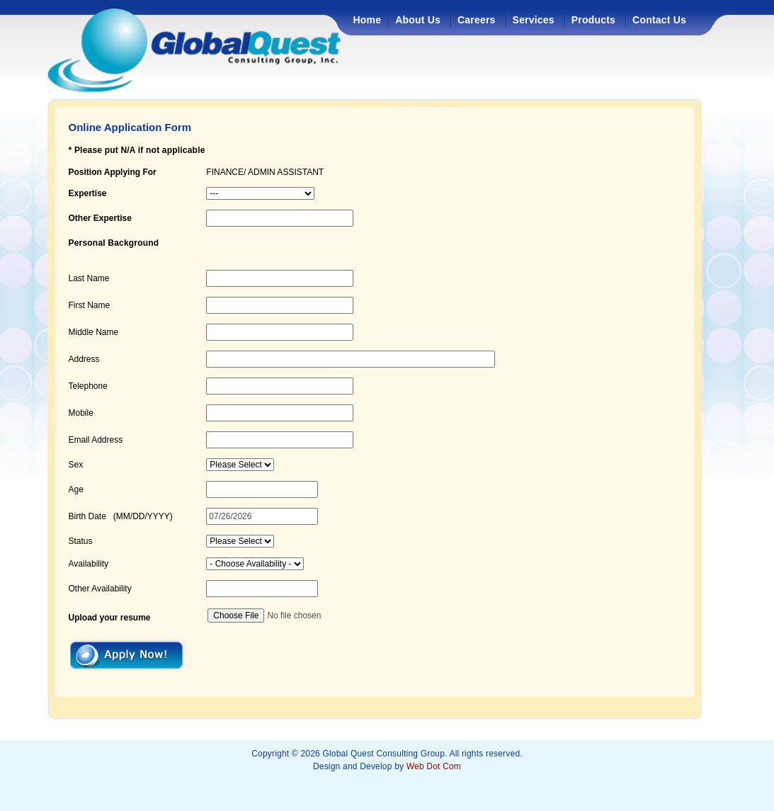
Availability (88, 564)
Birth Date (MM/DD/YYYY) (121, 516)
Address (84, 359)
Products (593, 19)
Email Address (96, 440)
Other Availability (100, 589)
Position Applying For (112, 172)
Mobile (81, 413)
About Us (417, 19)
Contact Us (659, 19)
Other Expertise (100, 218)
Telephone (88, 386)
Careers (476, 19)
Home (367, 19)
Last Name (89, 278)
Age (76, 489)
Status (81, 541)
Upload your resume (110, 618)
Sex (76, 465)
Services (533, 19)
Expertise (88, 193)
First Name (89, 305)
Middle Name (94, 332)
